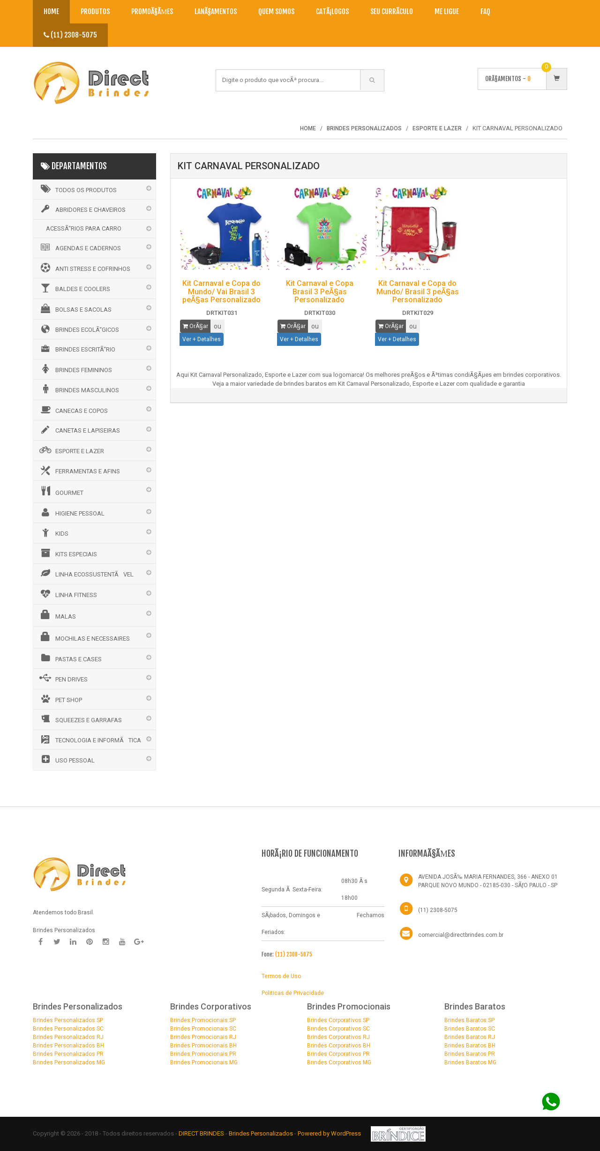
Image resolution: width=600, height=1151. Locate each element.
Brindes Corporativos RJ (338, 1037)
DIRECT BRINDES (201, 1133)
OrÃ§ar (195, 326)
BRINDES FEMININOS (75, 369)
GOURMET (60, 491)
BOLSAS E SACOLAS (75, 308)
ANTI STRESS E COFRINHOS (84, 267)
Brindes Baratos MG (470, 1062)
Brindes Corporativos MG (339, 1062)
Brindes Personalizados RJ (68, 1037)
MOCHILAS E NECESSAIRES (84, 637)
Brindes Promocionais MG (204, 1062)
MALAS (57, 615)
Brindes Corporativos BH (338, 1045)
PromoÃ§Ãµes (152, 11)
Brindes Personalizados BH (68, 1045)
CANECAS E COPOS (73, 409)
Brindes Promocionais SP (203, 1020)
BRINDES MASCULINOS (78, 389)
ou (217, 326)
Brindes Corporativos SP (338, 1020)
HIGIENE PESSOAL (71, 512)
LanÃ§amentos (216, 11)
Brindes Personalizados (261, 1133)
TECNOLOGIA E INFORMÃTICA (89, 739)
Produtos (95, 11)
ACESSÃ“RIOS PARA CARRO (83, 228)
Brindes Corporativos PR (338, 1054)
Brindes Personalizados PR (68, 1054)
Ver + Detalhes (201, 339)
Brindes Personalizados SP (68, 1020)
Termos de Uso (281, 976)
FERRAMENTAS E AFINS (79, 470)
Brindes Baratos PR (469, 1054)
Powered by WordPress (330, 1133)
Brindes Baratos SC (469, 1028)
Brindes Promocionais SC (203, 1028)
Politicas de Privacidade (293, 993)
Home (51, 11)
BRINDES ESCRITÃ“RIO (76, 348)
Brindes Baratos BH (469, 1045)
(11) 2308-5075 (70, 34)
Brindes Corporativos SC (338, 1028)
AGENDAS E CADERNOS (79, 247)
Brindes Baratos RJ (469, 1037)
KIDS (53, 532)
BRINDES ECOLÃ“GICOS (78, 329)
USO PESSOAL (66, 759)
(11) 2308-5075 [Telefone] (438, 910)
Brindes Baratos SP (469, 1020)
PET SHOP (60, 698)
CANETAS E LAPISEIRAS (79, 429)
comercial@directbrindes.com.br (460, 935)
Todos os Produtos (77, 189)
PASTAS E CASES (70, 658)
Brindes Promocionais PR (203, 1054)
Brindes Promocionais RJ (203, 1037)
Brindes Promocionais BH (203, 1045)
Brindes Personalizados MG (69, 1062)
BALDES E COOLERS (74, 287)
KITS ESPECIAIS (67, 553)
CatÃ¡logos (332, 11)
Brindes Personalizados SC (68, 1028)
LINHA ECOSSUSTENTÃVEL (86, 573)
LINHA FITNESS (67, 593)
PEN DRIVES (63, 678)
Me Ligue (447, 11)
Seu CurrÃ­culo (391, 11)
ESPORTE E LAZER (71, 450)
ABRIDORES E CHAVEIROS (82, 209)
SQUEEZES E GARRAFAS (80, 719)
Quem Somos (276, 11)
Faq (485, 11)
